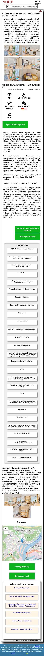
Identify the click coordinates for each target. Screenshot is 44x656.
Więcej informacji (27, 237)
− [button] (5, 532)
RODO (13, 653)
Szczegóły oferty (22, 567)
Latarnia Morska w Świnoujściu (21, 621)
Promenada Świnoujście (21, 588)
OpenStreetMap (36, 559)
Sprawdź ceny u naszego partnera (27, 229)
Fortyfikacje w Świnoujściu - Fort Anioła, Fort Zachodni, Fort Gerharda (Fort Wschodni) (22, 605)
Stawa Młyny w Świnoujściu (21, 612)
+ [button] (5, 529)
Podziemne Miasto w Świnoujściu (21, 629)
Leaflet (27, 559)
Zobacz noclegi (22, 576)
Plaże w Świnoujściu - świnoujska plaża (21, 596)
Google (37, 646)
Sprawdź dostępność (15, 125)
